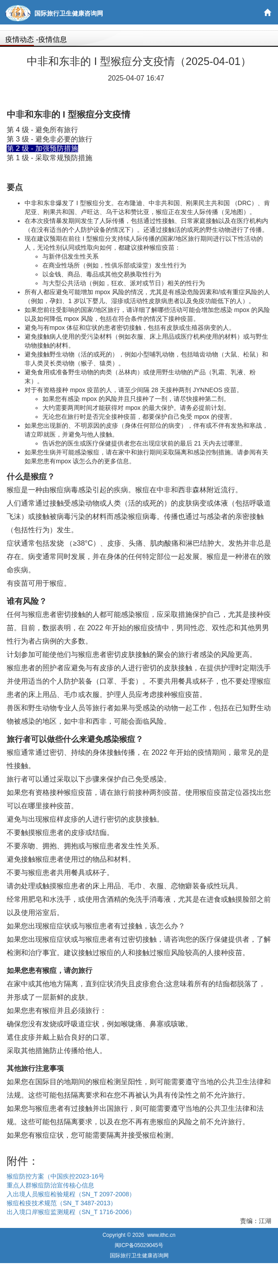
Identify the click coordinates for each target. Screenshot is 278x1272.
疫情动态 (19, 39)
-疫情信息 (51, 39)
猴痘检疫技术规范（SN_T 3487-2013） (61, 1203)
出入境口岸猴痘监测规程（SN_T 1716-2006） (71, 1211)
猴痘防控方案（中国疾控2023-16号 (55, 1176)
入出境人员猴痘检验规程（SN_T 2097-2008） (71, 1194)
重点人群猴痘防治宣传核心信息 (50, 1185)
